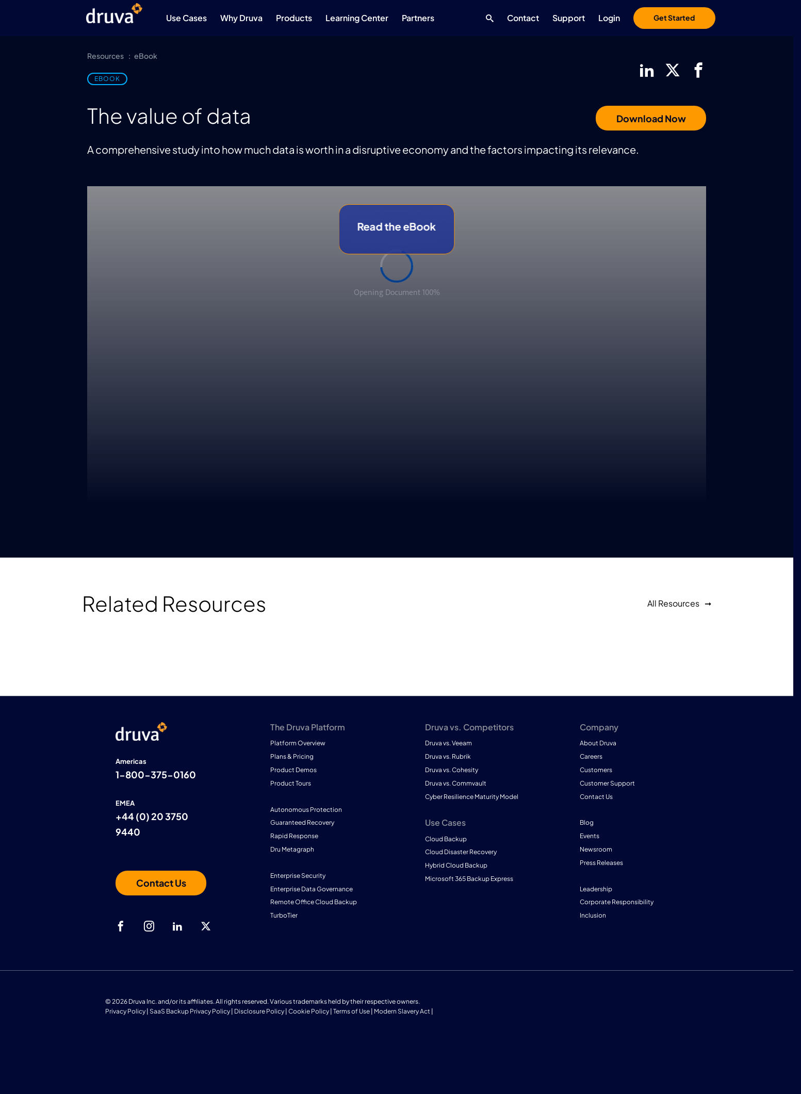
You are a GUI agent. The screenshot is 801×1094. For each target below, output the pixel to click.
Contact (523, 17)
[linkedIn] (647, 70)
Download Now (651, 118)
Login (609, 17)
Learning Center (356, 17)
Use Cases (186, 17)
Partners (418, 17)
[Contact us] (161, 883)
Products (294, 17)
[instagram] (149, 926)
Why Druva (241, 17)
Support (568, 17)
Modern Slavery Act (402, 1011)
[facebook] (698, 70)
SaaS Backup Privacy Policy (190, 1011)
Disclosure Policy (259, 1011)
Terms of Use (351, 1011)
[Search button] (487, 18)
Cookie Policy (308, 1011)
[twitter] (672, 70)
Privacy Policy (125, 1011)
